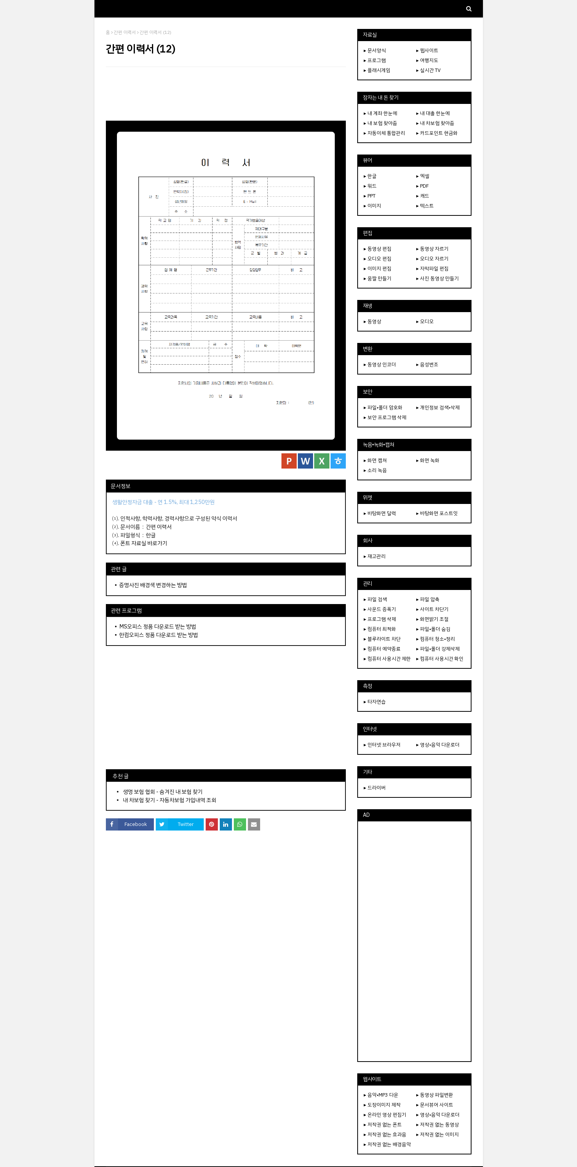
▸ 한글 (370, 176)
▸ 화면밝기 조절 (432, 619)
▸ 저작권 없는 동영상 (437, 1124)
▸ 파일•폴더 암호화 (383, 407)
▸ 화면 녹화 (428, 460)
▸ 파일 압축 (428, 599)
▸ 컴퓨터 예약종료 (382, 648)
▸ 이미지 (372, 205)
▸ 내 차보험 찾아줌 (435, 123)
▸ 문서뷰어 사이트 (434, 1104)
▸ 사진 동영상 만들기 (437, 278)
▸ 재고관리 (375, 556)
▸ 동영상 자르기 (432, 248)
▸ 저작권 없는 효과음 (385, 1134)
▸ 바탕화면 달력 (380, 513)
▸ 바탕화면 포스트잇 (437, 513)
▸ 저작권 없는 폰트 (383, 1124)
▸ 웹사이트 (427, 50)
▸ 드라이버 (375, 787)
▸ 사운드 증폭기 (380, 609)
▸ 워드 (370, 186)
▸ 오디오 (425, 321)
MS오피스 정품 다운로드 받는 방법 (157, 626)
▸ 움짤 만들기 (378, 278)
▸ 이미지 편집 (378, 268)
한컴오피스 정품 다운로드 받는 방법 (158, 635)
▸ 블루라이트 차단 (382, 638)
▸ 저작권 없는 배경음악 (387, 1144)
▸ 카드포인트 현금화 (437, 133)
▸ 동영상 (372, 321)
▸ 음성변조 (427, 364)
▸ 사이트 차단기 (432, 609)
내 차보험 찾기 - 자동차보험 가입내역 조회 (169, 800)
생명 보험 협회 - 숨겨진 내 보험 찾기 (163, 792)
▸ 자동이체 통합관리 (384, 133)
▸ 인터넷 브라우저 (382, 744)
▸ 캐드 (422, 195)
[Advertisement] (226, 94)
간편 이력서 (125, 32)
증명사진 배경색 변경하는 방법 (153, 585)
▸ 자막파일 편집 (432, 268)
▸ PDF (422, 186)
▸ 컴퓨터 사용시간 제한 (387, 658)
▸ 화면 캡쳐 (375, 460)
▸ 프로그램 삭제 (380, 619)
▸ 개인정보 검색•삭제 (438, 407)
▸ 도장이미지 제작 (382, 1104)
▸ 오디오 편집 (378, 258)
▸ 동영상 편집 (378, 248)
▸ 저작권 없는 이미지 (437, 1134)
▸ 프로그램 (375, 60)
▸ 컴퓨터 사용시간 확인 (440, 658)
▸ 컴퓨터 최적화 (380, 629)
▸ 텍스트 (425, 205)
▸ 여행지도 (427, 60)
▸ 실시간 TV (428, 70)
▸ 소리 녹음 (375, 470)
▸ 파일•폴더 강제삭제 (438, 648)
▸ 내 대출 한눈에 (433, 113)
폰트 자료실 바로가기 (143, 543)
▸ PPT (370, 195)
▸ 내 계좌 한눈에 (380, 113)
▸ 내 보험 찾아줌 (380, 123)
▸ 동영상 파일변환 (434, 1094)
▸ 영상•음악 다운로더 (438, 744)
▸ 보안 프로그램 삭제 (385, 417)
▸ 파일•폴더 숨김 (433, 629)
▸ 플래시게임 (377, 70)
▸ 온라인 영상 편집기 (385, 1114)
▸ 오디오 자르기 (432, 258)
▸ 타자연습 (375, 701)
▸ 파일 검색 (375, 599)
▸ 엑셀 (422, 176)
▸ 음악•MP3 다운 (381, 1094)
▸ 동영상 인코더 (380, 364)
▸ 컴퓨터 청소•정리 (435, 638)
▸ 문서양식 (375, 50)
